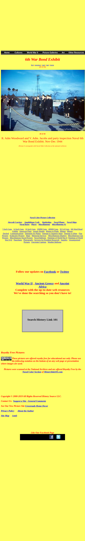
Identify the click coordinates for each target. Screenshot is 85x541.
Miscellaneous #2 (59, 224)
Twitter (64, 271)
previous (38, 65)
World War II (24, 283)
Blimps (63, 231)
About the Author (26, 411)
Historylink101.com (53, 372)
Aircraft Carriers (15, 222)
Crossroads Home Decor (36, 406)
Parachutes (18, 240)
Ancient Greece (44, 283)
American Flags (25, 231)
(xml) (14, 415)
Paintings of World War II (57, 238)
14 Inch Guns (18, 229)
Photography (28, 240)
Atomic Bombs (39, 231)
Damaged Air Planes (33, 234)
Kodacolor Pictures (17, 236)
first (32, 65)
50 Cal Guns (64, 229)
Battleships (46, 222)
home (52, 65)
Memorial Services (39, 236)
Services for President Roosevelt (46, 240)
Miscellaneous (44, 224)
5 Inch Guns (7, 229)
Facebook (50, 271)
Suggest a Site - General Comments (29, 401)
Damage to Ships (70, 234)
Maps (28, 236)
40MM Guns (53, 229)
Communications (16, 234)
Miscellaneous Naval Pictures (21, 238)
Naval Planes (59, 222)
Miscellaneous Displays (57, 236)
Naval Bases (24, 224)
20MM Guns (42, 229)
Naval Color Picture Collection (42, 218)
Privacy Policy (7, 411)
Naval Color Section (31, 372)
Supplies (64, 240)
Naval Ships (72, 222)
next (43, 65)
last (47, 65)
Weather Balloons (54, 242)
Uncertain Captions (38, 242)
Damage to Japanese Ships (52, 234)
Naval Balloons (40, 238)
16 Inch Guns (30, 229)
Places (34, 224)
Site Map (5, 415)
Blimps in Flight (52, 231)
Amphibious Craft (31, 222)
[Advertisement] (41, 27)
